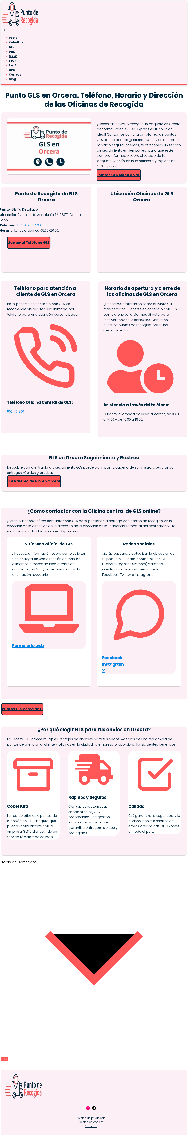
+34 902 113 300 (29, 225)
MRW (13, 56)
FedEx (13, 65)
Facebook (112, 658)
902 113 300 (15, 411)
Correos (15, 74)
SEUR (13, 61)
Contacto (91, 1126)
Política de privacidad (91, 1118)
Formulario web (28, 646)
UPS (12, 70)
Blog (12, 79)
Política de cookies (91, 1122)
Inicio (13, 38)
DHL (12, 51)
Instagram (113, 664)
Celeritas (16, 42)
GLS (12, 47)
